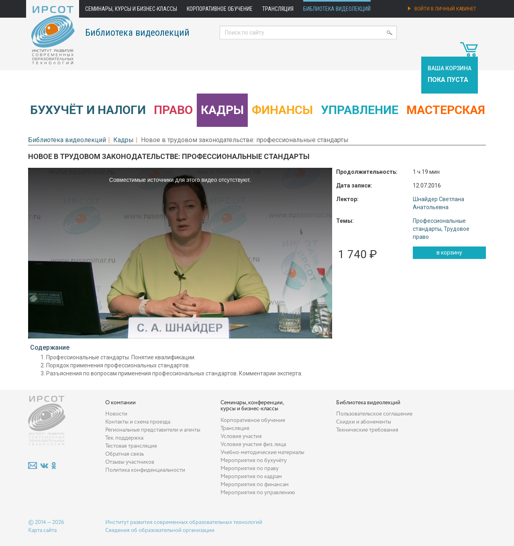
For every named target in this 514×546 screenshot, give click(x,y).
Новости (116, 414)
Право (173, 110)
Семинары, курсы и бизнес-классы (131, 9)
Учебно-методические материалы (262, 452)
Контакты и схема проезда (137, 422)
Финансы (282, 110)
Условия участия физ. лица (253, 444)
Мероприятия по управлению (257, 493)
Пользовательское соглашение (374, 414)
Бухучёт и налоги (88, 110)
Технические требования (367, 430)
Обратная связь (124, 454)
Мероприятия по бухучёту (253, 460)
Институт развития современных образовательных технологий (183, 522)
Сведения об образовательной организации (159, 530)
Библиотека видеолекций (337, 9)
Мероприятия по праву (249, 469)
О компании (120, 403)
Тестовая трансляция (131, 446)
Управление (359, 110)
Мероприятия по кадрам (251, 477)
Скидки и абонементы (363, 422)
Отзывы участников (129, 462)
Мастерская (445, 110)
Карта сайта (42, 530)
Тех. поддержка (124, 438)
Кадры (222, 110)
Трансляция (278, 9)
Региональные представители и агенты (152, 430)
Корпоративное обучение (220, 9)
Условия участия (241, 436)
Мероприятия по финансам (254, 485)
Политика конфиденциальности (145, 470)
